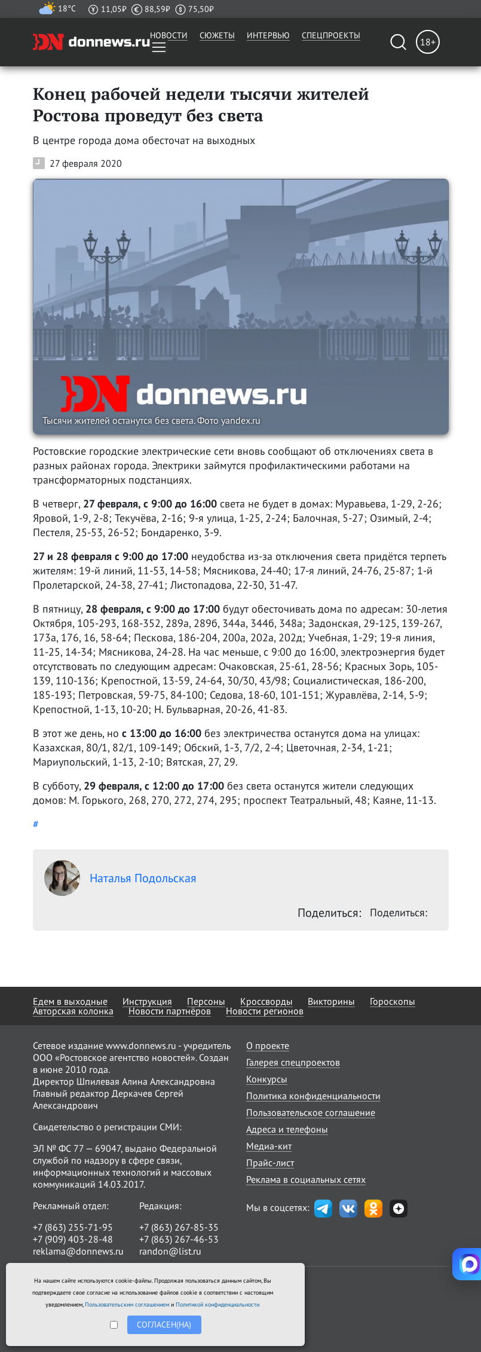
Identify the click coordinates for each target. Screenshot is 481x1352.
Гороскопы (392, 1001)
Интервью (268, 35)
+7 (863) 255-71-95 (73, 1227)
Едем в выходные (70, 1001)
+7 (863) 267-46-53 (179, 1239)
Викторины (331, 1001)
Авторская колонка (73, 1011)
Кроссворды (266, 1001)
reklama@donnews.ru (78, 1251)
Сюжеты (217, 35)
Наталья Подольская (120, 878)
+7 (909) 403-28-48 (73, 1239)
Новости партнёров (169, 1011)
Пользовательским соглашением (127, 1304)
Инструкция (147, 1001)
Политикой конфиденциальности (217, 1304)
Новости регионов (265, 1011)
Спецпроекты (331, 35)
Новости (169, 35)
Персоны (206, 1001)
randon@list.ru (170, 1251)
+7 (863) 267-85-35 (179, 1227)
